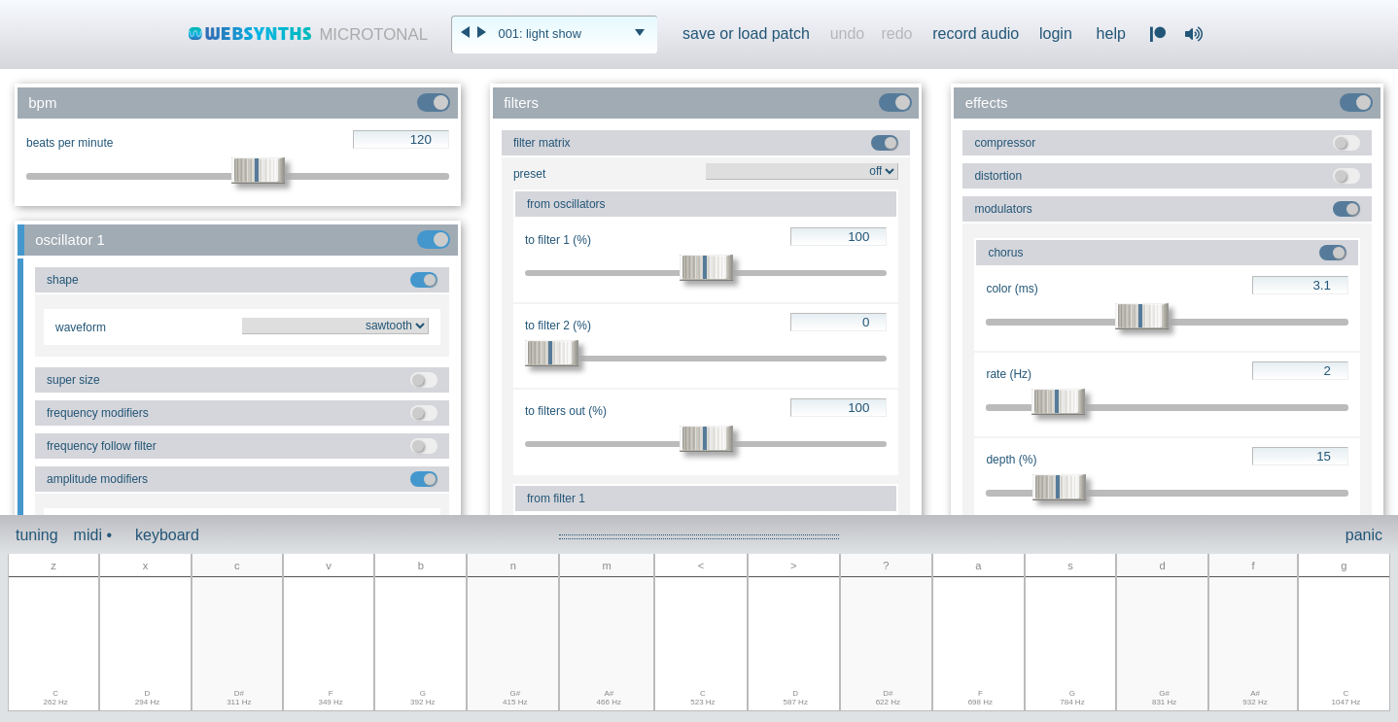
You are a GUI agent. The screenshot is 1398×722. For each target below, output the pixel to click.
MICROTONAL (373, 34)
